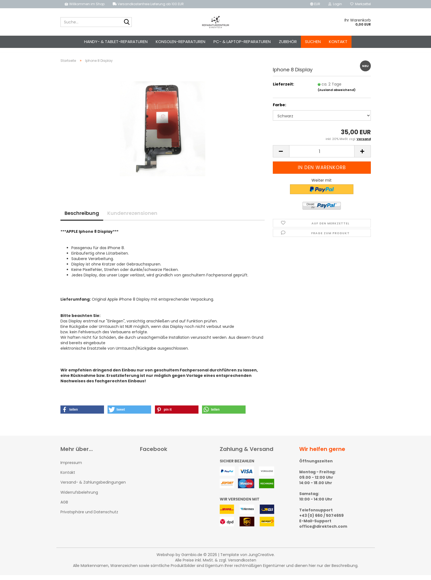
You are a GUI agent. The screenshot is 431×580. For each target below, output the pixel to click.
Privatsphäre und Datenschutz (89, 517)
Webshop (166, 559)
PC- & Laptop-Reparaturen (242, 41)
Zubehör (288, 41)
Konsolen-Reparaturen (180, 41)
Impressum (71, 467)
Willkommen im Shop (85, 4)
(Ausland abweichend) (337, 95)
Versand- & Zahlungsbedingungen (93, 487)
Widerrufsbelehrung (79, 497)
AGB (64, 507)
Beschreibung (82, 218)
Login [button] (335, 4)
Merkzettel (360, 4)
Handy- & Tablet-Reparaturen (116, 41)
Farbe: (279, 109)
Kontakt (338, 41)
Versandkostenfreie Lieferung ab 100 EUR (148, 4)
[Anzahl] (321, 156)
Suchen (313, 41)
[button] (315, 4)
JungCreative (261, 559)
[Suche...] (126, 22)
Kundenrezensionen (132, 218)
